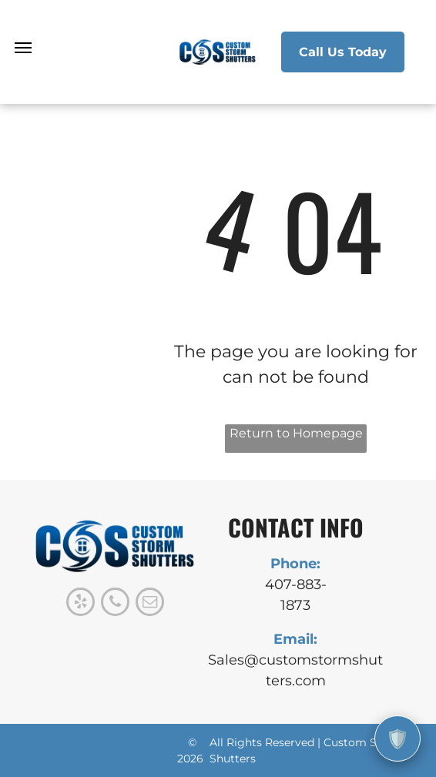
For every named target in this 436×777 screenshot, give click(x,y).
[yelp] (80, 604)
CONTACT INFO (296, 527)
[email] (150, 604)
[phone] (115, 604)
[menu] (23, 47)
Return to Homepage (296, 433)
